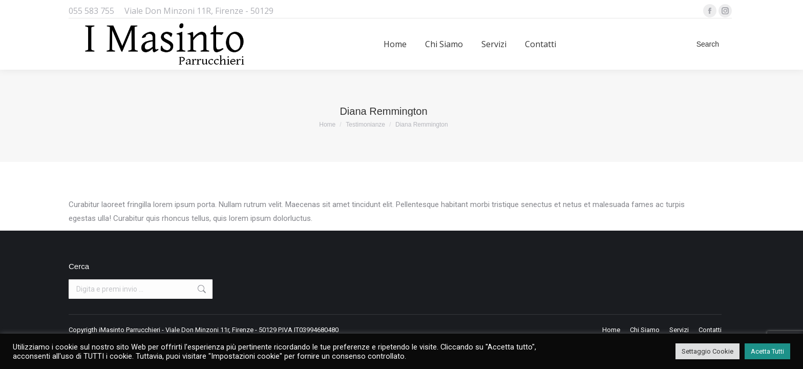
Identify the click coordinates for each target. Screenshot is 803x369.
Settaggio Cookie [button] (707, 351)
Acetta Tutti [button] (767, 351)
